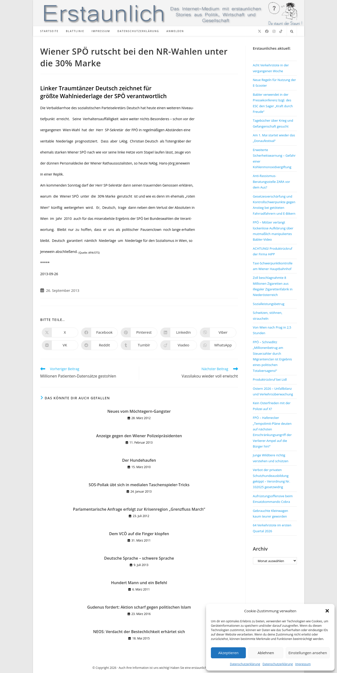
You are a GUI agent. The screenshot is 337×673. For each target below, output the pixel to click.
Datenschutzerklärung (245, 664)
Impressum (303, 664)
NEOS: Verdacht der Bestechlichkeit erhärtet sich (139, 631)
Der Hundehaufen (139, 460)
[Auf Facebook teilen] (99, 332)
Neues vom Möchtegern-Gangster (139, 411)
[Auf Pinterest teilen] (139, 332)
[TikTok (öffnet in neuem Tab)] (280, 31)
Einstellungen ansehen (307, 652)
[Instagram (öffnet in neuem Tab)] (274, 31)
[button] (327, 610)
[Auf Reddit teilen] (99, 345)
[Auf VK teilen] (60, 345)
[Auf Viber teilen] (218, 332)
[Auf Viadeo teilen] (178, 345)
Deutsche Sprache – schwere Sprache (139, 558)
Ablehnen (266, 652)
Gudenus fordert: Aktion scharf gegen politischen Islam (139, 607)
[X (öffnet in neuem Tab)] (259, 31)
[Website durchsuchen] (291, 31)
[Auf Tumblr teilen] (139, 345)
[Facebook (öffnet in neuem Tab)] (267, 31)
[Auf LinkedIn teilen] (178, 332)
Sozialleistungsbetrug (268, 304)
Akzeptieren (228, 652)
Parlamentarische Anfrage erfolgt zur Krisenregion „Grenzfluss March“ (139, 509)
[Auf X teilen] (60, 332)
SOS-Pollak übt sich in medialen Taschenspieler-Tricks (139, 484)
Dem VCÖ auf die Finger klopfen (139, 533)
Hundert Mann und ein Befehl (139, 582)
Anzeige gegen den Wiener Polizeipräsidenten (139, 435)
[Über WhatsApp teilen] (218, 345)
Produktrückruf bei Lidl (270, 379)
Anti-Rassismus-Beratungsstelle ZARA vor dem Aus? (271, 181)
